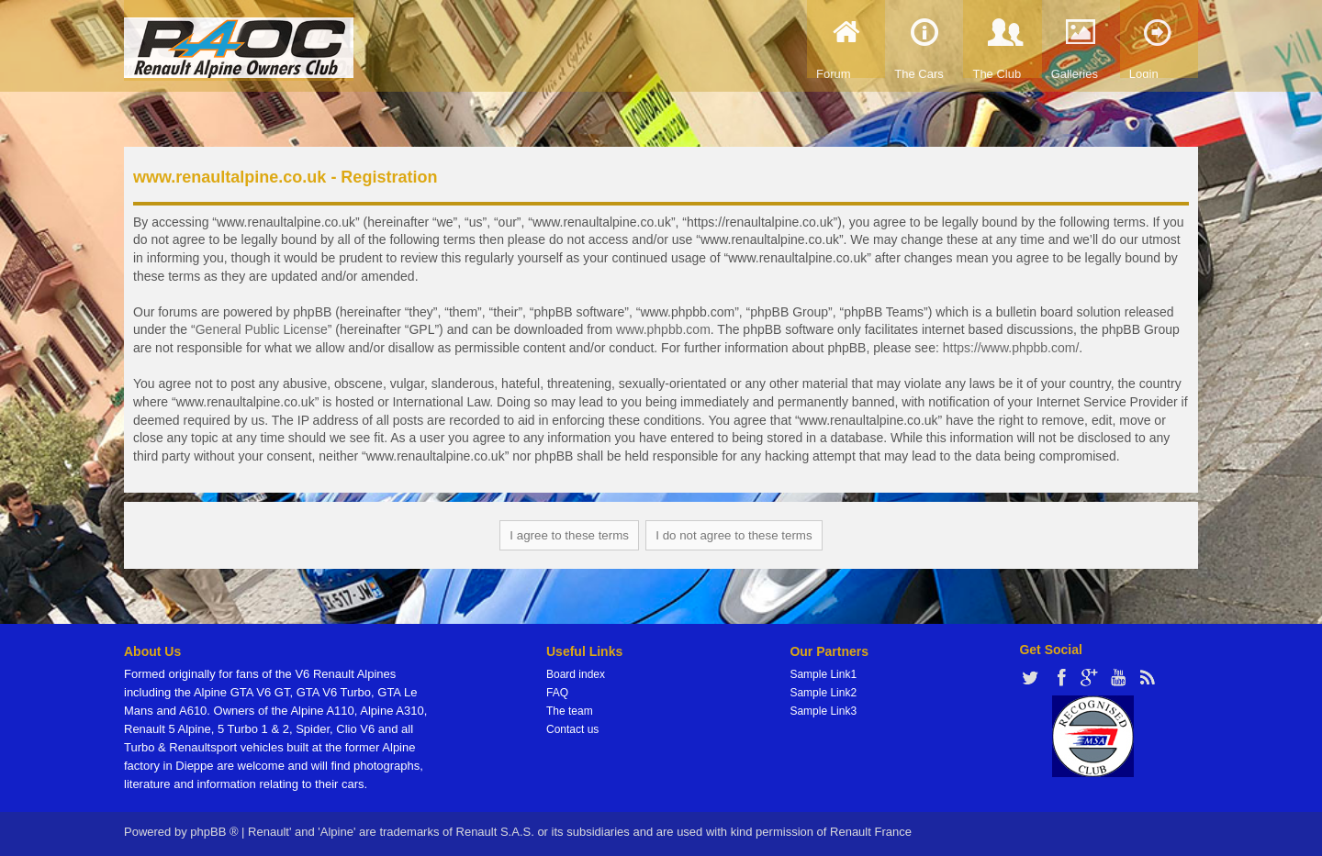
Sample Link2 (823, 692)
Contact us (572, 729)
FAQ (557, 692)
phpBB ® (214, 832)
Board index (575, 674)
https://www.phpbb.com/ (1011, 347)
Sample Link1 (823, 674)
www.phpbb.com (663, 329)
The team (569, 711)
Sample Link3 (823, 711)
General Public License (262, 329)
